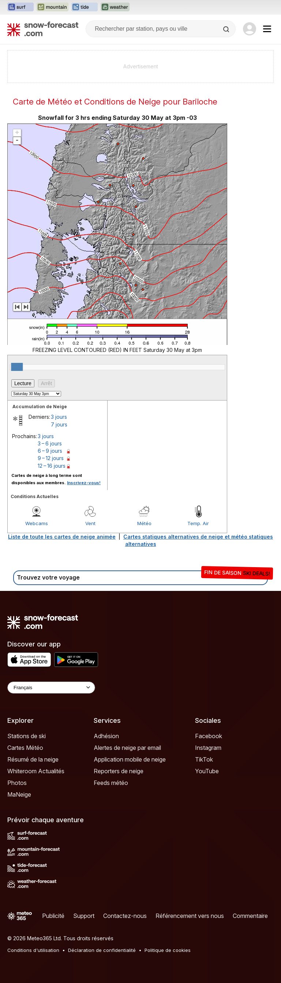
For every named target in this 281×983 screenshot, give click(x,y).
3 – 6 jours (50, 443)
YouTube (207, 771)
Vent (90, 523)
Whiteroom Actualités (35, 771)
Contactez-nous (125, 915)
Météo (144, 523)
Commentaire (250, 915)
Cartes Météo (25, 747)
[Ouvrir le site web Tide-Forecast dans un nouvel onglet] (84, 7)
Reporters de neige (118, 771)
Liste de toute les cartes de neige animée (62, 537)
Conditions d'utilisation (33, 950)
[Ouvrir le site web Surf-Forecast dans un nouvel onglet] (20, 7)
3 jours (59, 417)
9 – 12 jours (51, 458)
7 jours (59, 424)
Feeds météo (111, 782)
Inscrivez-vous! (84, 482)
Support (83, 915)
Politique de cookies (168, 950)
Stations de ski (26, 736)
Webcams (36, 523)
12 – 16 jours (51, 466)
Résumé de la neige (33, 759)
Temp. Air (198, 523)
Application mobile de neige (130, 759)
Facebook (208, 736)
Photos (17, 782)
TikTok (204, 759)
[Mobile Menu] (267, 28)
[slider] (17, 367)
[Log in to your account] (249, 28)
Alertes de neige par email (127, 747)
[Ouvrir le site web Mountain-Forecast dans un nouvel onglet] (52, 7)
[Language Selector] (51, 688)
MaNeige (19, 794)
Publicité (53, 915)
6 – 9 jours (50, 451)
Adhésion (106, 736)
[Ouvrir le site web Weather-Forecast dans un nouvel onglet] (115, 7)
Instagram (208, 747)
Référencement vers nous (190, 915)
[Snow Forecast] (42, 29)
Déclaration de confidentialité (102, 950)
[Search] (226, 29)
